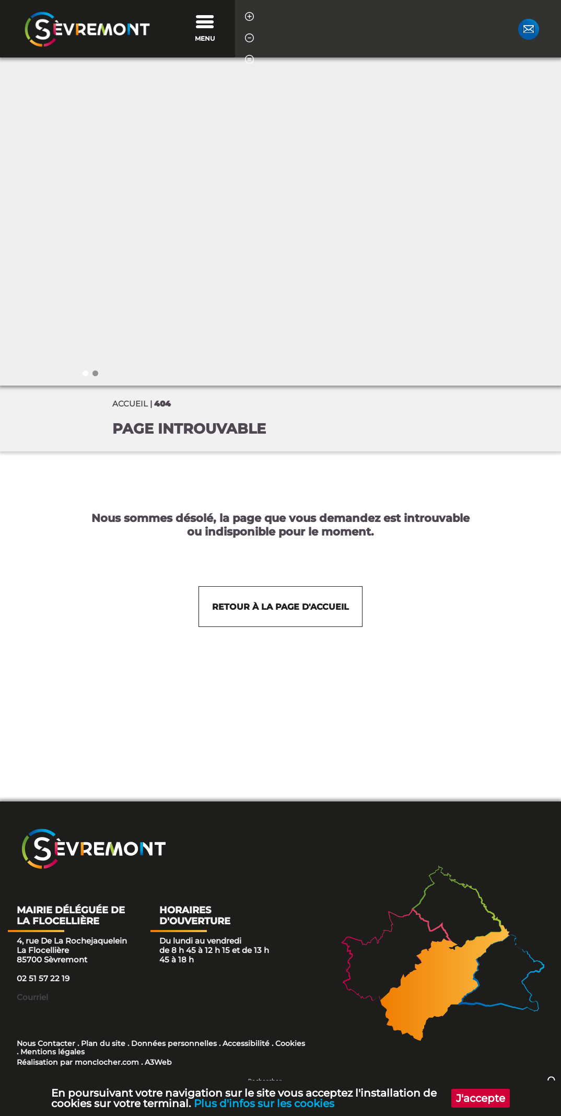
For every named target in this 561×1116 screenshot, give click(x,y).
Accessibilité (246, 1043)
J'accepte (480, 1097)
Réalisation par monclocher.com (78, 1062)
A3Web (158, 1062)
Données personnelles (174, 1043)
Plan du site (103, 1043)
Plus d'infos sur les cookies (264, 1103)
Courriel (32, 997)
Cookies (290, 1043)
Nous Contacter (46, 1043)
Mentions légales (52, 1052)
